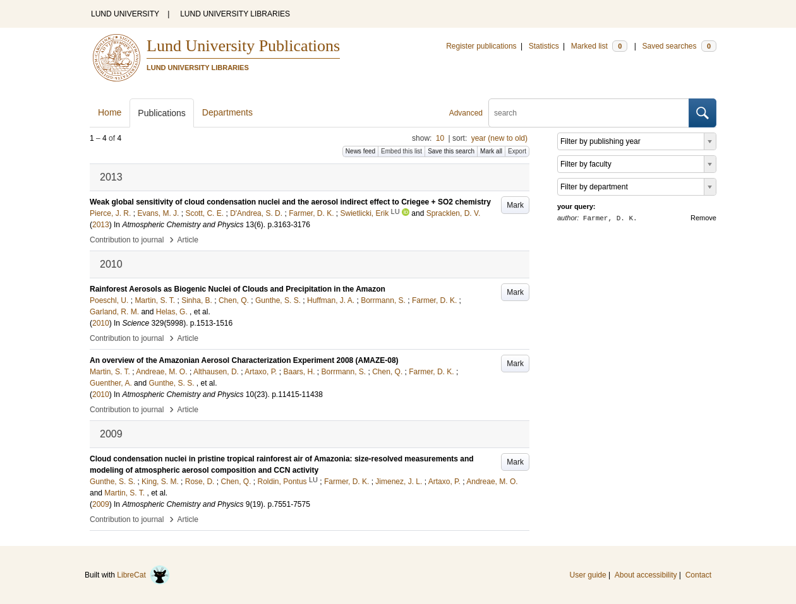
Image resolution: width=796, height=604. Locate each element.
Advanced (466, 113)
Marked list (599, 46)
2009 (100, 504)
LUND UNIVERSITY (125, 13)
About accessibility (646, 575)
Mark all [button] (491, 151)
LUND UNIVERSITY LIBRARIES (235, 13)
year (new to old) (499, 138)
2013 (100, 224)
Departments (227, 112)
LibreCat (143, 575)
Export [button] (517, 151)
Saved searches (679, 46)
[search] (588, 112)
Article (188, 239)
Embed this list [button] (401, 151)
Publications (162, 113)
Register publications (481, 46)
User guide (588, 575)
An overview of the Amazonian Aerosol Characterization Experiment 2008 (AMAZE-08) (244, 360)
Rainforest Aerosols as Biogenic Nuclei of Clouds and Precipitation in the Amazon (237, 289)
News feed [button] (360, 151)
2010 (100, 323)
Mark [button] (515, 205)
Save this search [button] (451, 151)
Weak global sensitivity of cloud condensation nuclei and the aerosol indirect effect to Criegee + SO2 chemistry (290, 202)
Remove (703, 218)
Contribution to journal (127, 239)
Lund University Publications (243, 46)
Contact (698, 575)
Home (109, 112)
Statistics (544, 46)
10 (440, 138)
